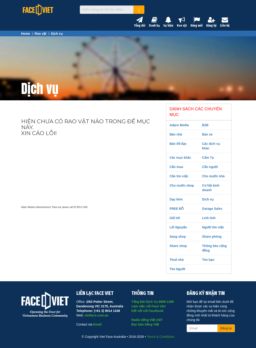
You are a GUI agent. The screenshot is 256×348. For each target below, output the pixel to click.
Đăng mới (197, 22)
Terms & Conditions (160, 336)
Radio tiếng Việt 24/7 (147, 320)
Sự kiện (168, 22)
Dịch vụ (57, 33)
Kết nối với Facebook (147, 311)
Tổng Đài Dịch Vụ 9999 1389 (152, 302)
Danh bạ (154, 22)
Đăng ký (211, 22)
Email (97, 324)
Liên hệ (225, 22)
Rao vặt (182, 22)
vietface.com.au (96, 315)
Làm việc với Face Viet (148, 306)
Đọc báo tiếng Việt (145, 324)
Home (25, 33)
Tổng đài (139, 22)
